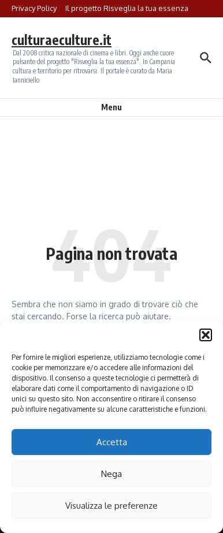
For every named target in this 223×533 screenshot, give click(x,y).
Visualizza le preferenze (111, 505)
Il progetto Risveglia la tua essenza (126, 8)
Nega (111, 473)
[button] (205, 335)
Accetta (111, 442)
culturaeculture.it (62, 39)
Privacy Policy (34, 8)
